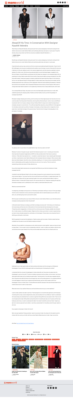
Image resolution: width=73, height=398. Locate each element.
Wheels (31, 6)
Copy (49, 334)
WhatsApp (33, 334)
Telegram (39, 334)
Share (24, 334)
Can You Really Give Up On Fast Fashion (25, 323)
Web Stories (37, 6)
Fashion (6, 6)
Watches (22, 6)
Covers (27, 6)
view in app (65, 6)
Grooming (12, 6)
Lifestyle (17, 6)
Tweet (28, 334)
